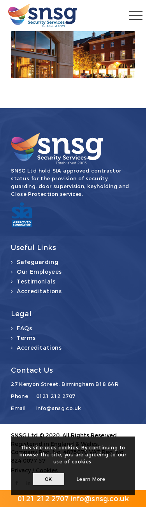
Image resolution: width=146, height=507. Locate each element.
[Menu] (131, 15)
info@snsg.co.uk (58, 408)
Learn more (91, 479)
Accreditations (39, 291)
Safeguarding (37, 262)
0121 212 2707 (56, 396)
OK (48, 479)
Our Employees (39, 271)
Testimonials (36, 281)
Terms (26, 338)
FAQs (24, 328)
